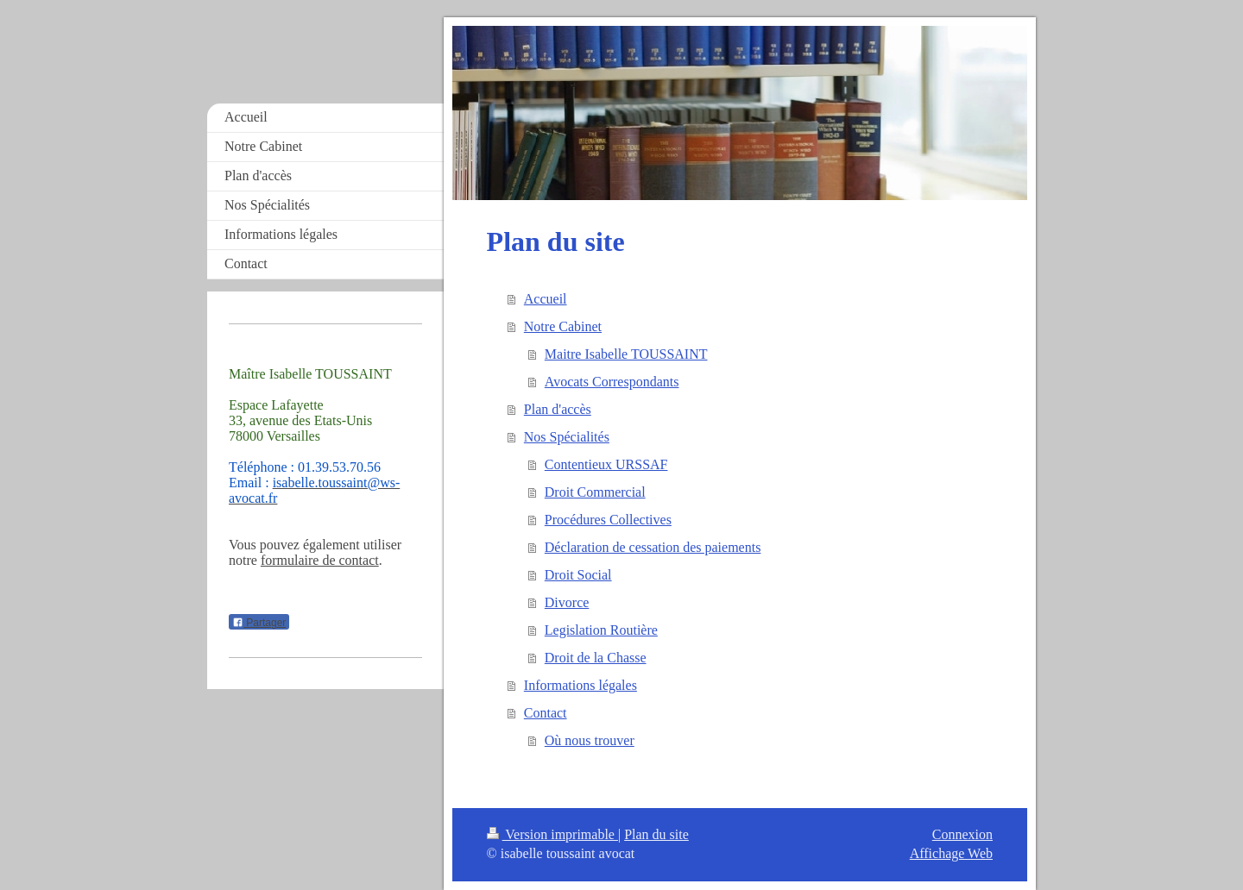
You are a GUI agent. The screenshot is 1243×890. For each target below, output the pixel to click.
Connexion (962, 834)
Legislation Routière (601, 630)
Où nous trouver (589, 740)
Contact (545, 712)
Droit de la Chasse (596, 657)
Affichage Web (951, 853)
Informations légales (580, 685)
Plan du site (656, 834)
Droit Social (578, 574)
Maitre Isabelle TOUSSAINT (626, 354)
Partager (259, 623)
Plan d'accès (557, 409)
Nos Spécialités (566, 436)
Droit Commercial (595, 492)
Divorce (567, 602)
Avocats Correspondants (612, 381)
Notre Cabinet (563, 326)
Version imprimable (552, 834)
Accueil (545, 298)
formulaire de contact (320, 560)
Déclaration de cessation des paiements (653, 547)
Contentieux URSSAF (606, 464)
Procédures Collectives (608, 519)
